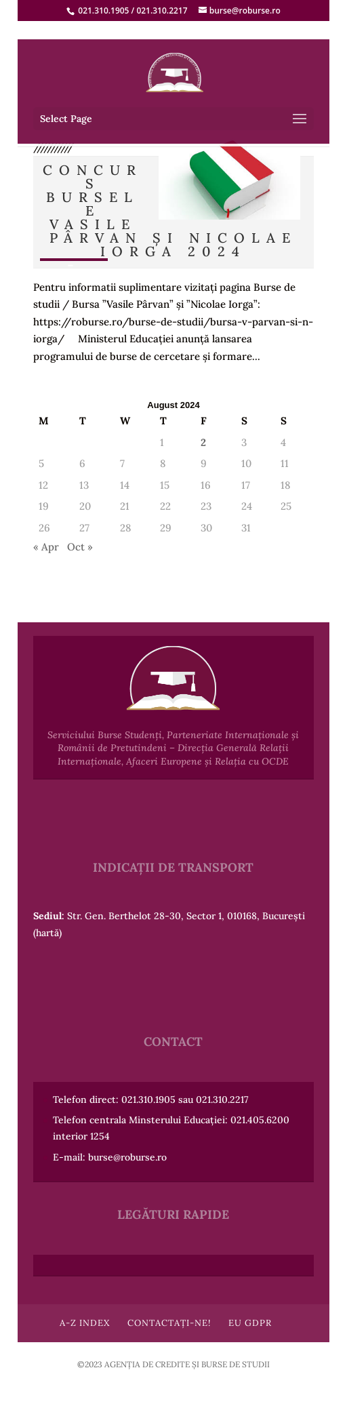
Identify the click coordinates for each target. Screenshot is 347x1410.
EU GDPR (250, 1323)
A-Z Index (85, 1323)
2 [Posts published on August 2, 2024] (203, 442)
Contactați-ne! (169, 1323)
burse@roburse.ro (127, 1157)
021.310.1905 (103, 10)
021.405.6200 (259, 1120)
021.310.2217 (161, 10)
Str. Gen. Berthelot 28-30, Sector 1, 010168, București (186, 916)
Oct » (80, 546)
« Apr (46, 546)
